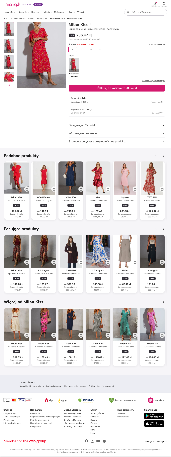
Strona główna (97, 413)
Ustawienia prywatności (40, 423)
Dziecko (93, 420)
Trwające (121, 413)
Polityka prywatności (39, 420)
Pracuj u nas (8, 420)
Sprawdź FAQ (157, 113)
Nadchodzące (123, 417)
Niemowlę (94, 417)
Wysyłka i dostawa (72, 417)
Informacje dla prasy (12, 423)
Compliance (35, 427)
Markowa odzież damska (75, 386)
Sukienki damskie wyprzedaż (101, 386)
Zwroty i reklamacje (72, 420)
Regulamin (35, 413)
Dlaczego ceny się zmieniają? (153, 81)
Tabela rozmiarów (156, 45)
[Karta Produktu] (16, 191)
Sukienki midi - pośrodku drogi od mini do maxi (40, 386)
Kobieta (93, 423)
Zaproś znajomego (11, 417)
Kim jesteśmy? (9, 413)
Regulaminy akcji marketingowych (45, 417)
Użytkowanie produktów (74, 423)
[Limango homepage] (12, 4)
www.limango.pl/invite (107, 452)
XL (81, 50)
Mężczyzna (95, 427)
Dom (92, 430)
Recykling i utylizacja (73, 427)
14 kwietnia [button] (76, 98)
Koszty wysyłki (157, 102)
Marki (92, 433)
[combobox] (145, 12)
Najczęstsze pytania (72, 413)
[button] (164, 4)
